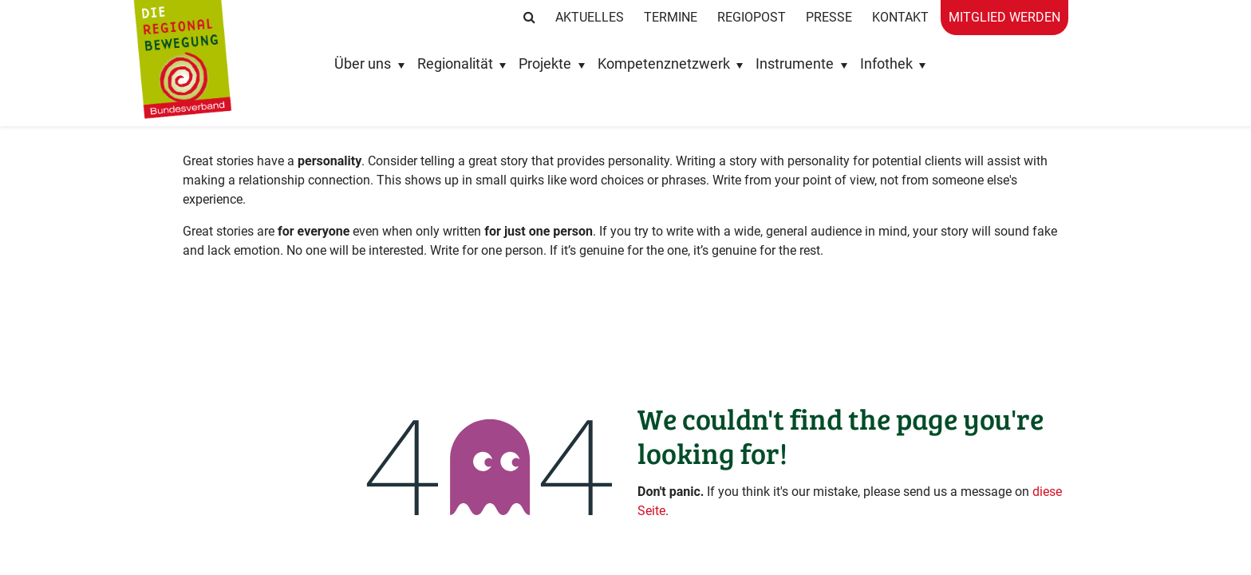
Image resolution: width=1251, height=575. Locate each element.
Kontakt (900, 17)
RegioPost (751, 17)
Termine (670, 17)
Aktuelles (589, 17)
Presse (829, 17)
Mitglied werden (1004, 17)
